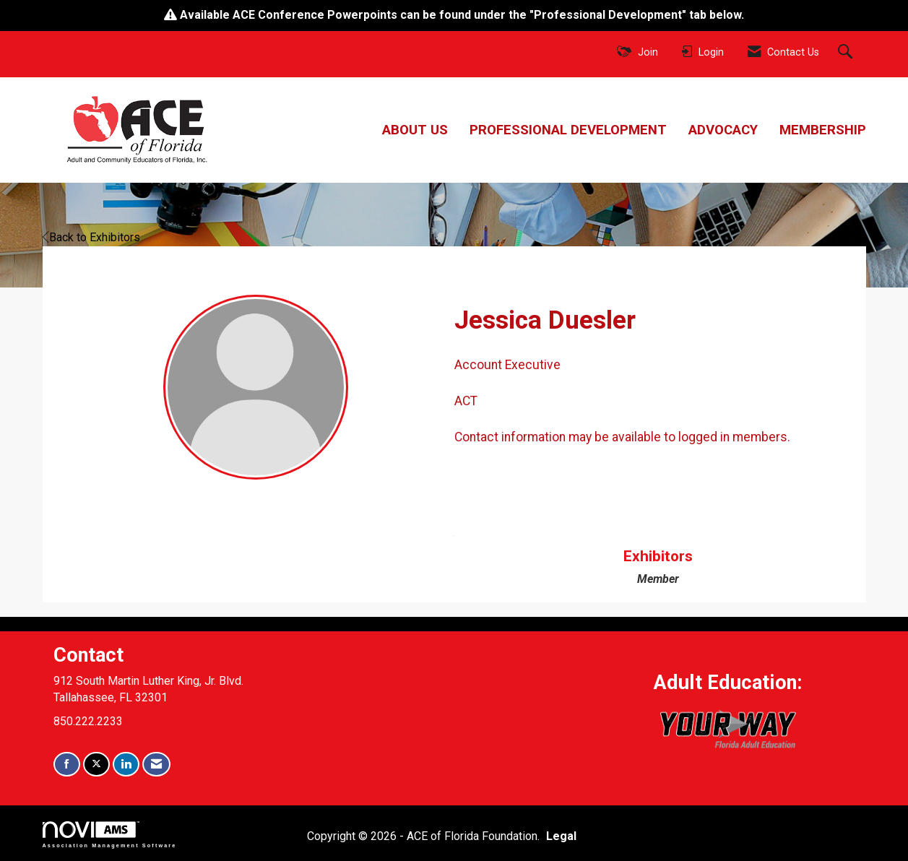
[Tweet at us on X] (96, 764)
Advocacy (723, 130)
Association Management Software (110, 834)
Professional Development (568, 130)
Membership (822, 130)
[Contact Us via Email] (156, 764)
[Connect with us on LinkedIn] (126, 764)
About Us (415, 130)
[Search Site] (847, 52)
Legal (561, 836)
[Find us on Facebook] (66, 764)
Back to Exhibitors (91, 237)
